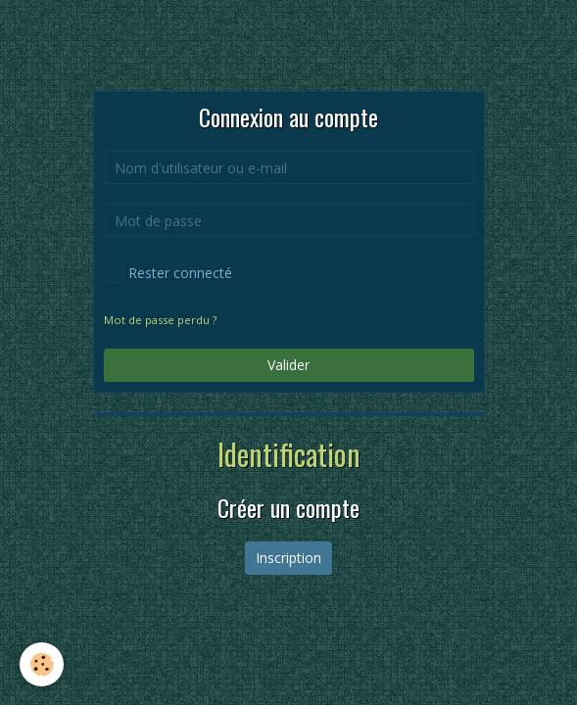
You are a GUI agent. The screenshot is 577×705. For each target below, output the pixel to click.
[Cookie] (42, 664)
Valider (288, 364)
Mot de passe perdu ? (160, 319)
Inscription (288, 557)
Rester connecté (168, 273)
